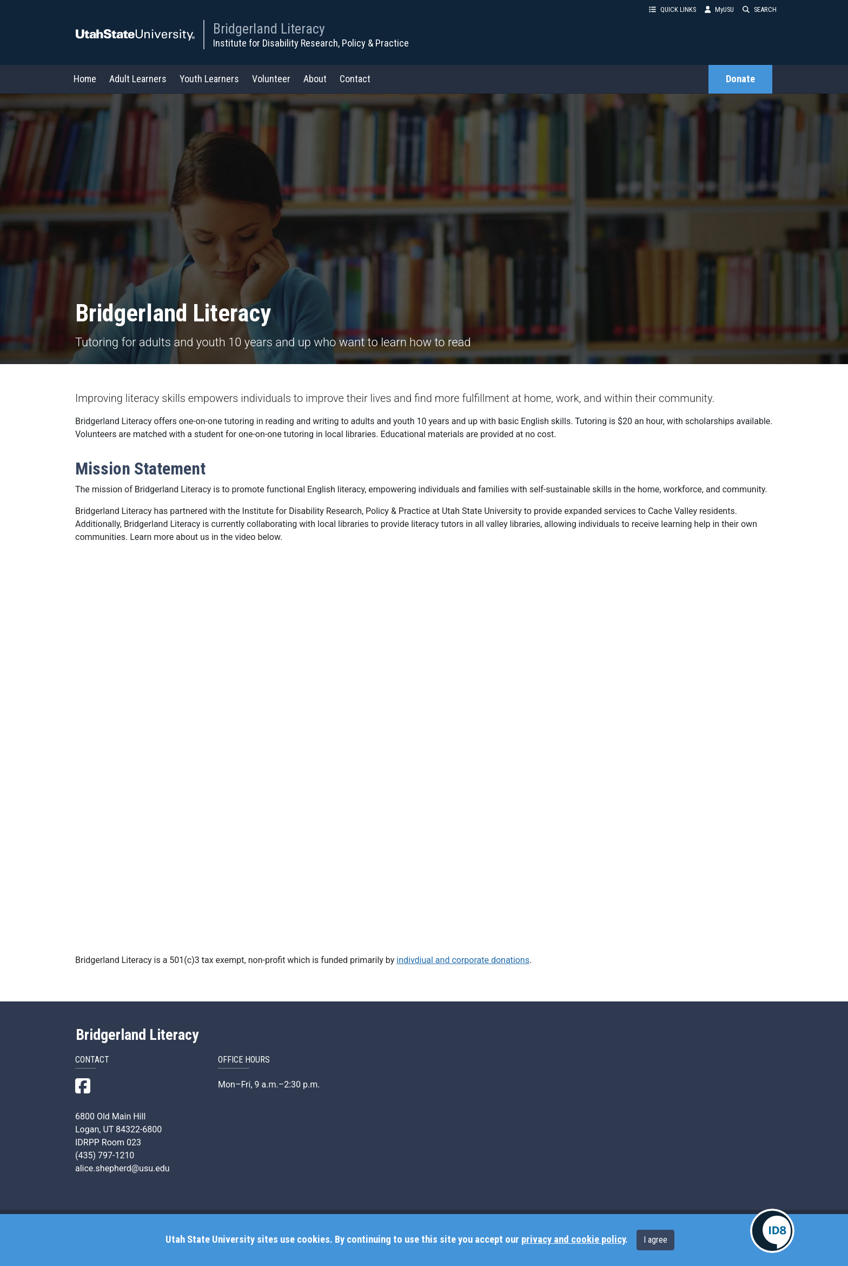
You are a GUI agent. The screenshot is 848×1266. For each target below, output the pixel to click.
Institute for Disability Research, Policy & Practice (311, 43)
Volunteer (271, 78)
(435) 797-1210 (104, 1155)
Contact (355, 78)
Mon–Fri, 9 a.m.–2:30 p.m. (269, 1084)
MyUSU (719, 9)
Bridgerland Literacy (269, 29)
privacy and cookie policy (573, 1239)
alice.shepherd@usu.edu (122, 1168)
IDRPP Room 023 (108, 1142)
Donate (740, 79)
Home (85, 78)
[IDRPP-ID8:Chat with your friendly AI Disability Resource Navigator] (772, 1230)
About (315, 78)
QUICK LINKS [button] (672, 9)
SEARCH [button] (760, 9)
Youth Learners (209, 78)
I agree (655, 1240)
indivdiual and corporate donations (462, 960)
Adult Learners (138, 78)
